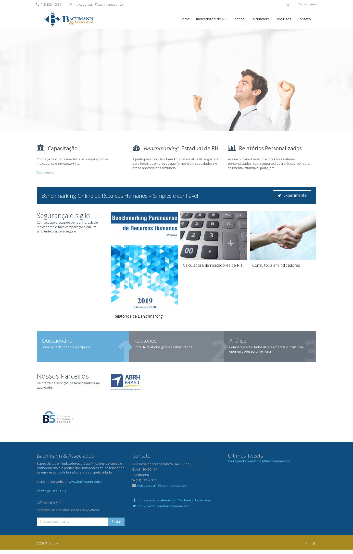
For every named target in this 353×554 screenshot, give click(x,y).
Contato (304, 18)
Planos (239, 18)
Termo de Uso (47, 491)
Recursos (283, 18)
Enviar (116, 521)
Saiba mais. (45, 172)
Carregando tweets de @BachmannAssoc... (260, 461)
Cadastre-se (307, 4)
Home (184, 18)
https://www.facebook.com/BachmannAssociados (172, 500)
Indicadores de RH (211, 18)
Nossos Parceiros (63, 376)
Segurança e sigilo (63, 215)
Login (287, 4)
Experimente (292, 195)
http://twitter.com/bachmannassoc (160, 506)
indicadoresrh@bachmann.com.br (99, 4)
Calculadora (260, 18)
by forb (53, 543)
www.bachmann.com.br (86, 481)
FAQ (63, 491)
